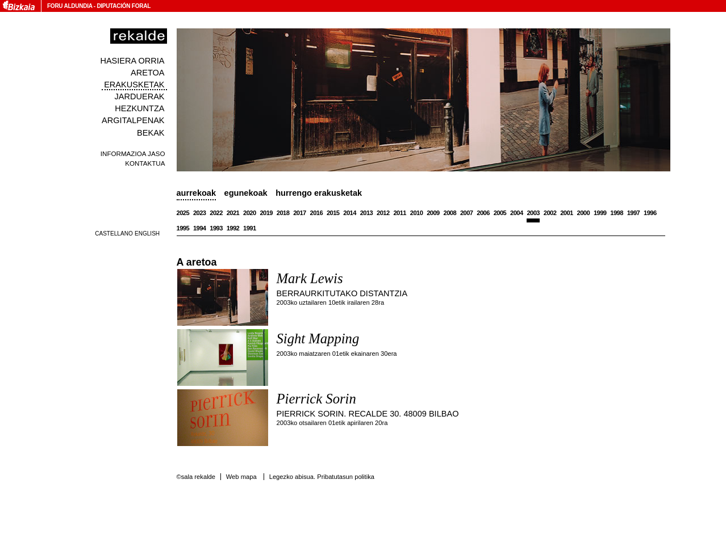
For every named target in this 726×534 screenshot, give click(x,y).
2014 (349, 212)
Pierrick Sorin (316, 398)
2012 (383, 212)
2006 (483, 212)
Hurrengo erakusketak (319, 192)
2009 (433, 212)
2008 (450, 212)
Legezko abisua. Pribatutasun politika (321, 476)
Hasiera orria (132, 60)
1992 (233, 228)
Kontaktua (145, 163)
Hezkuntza (139, 108)
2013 (366, 212)
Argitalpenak (133, 120)
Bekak (151, 132)
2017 (299, 212)
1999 (600, 212)
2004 (516, 212)
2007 (466, 212)
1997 (633, 212)
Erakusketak (134, 84)
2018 (283, 212)
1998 (616, 212)
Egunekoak (246, 192)
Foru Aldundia (69, 6)
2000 (583, 212)
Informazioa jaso (133, 153)
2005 (500, 212)
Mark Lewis (310, 278)
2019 (266, 212)
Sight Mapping (318, 338)
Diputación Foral (124, 6)
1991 (249, 228)
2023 (199, 212)
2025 (183, 212)
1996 (650, 212)
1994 (199, 228)
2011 (399, 212)
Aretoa (148, 72)
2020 (249, 212)
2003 (533, 212)
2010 (416, 212)
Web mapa (241, 476)
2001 (566, 212)
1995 (183, 228)
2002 (550, 212)
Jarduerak (139, 96)
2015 (333, 212)
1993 (216, 228)
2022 (216, 212)
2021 (233, 212)
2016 (316, 212)
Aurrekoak (196, 192)
